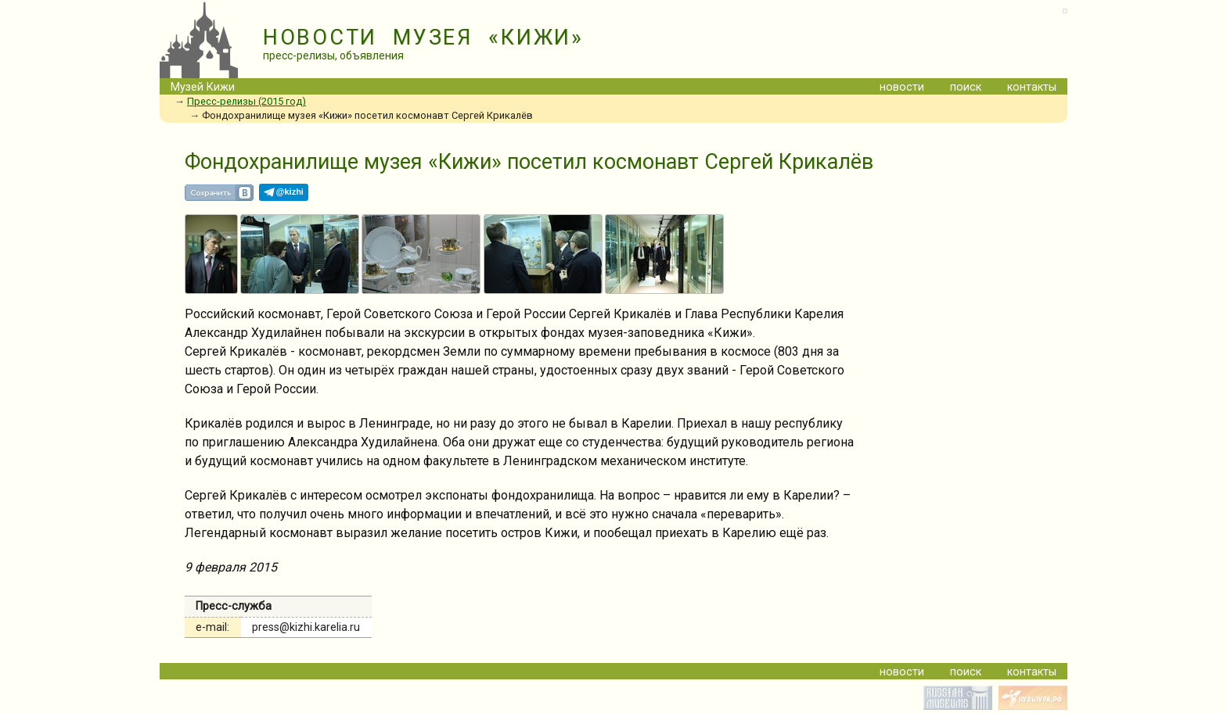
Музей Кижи (203, 87)
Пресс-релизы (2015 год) (246, 101)
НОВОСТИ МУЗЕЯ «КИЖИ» (423, 37)
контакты (1031, 87)
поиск (965, 87)
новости (902, 87)
